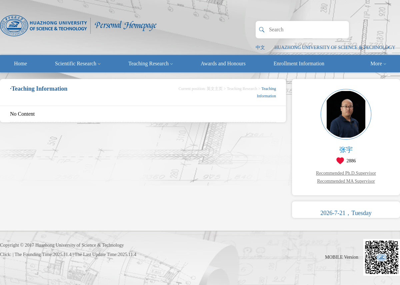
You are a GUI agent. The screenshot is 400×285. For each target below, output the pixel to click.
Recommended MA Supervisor (346, 181)
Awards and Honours (223, 63)
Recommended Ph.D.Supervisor (346, 173)
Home (20, 63)
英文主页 (215, 88)
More (378, 63)
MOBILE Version (341, 257)
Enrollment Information (299, 63)
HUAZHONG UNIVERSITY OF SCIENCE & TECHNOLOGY (334, 47)
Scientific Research (77, 63)
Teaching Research (150, 63)
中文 (260, 47)
